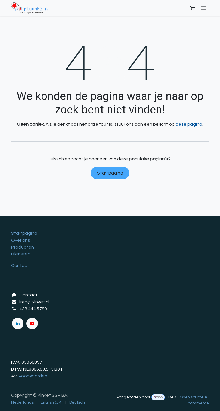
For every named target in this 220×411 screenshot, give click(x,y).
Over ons (20, 240)
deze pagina (189, 124)
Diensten (20, 254)
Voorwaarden (33, 376)
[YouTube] (32, 323)
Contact (20, 265)
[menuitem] (22, 402)
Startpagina (110, 173)
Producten (22, 247)
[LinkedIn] (17, 323)
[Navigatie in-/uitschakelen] (203, 8)
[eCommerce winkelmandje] (192, 8)
